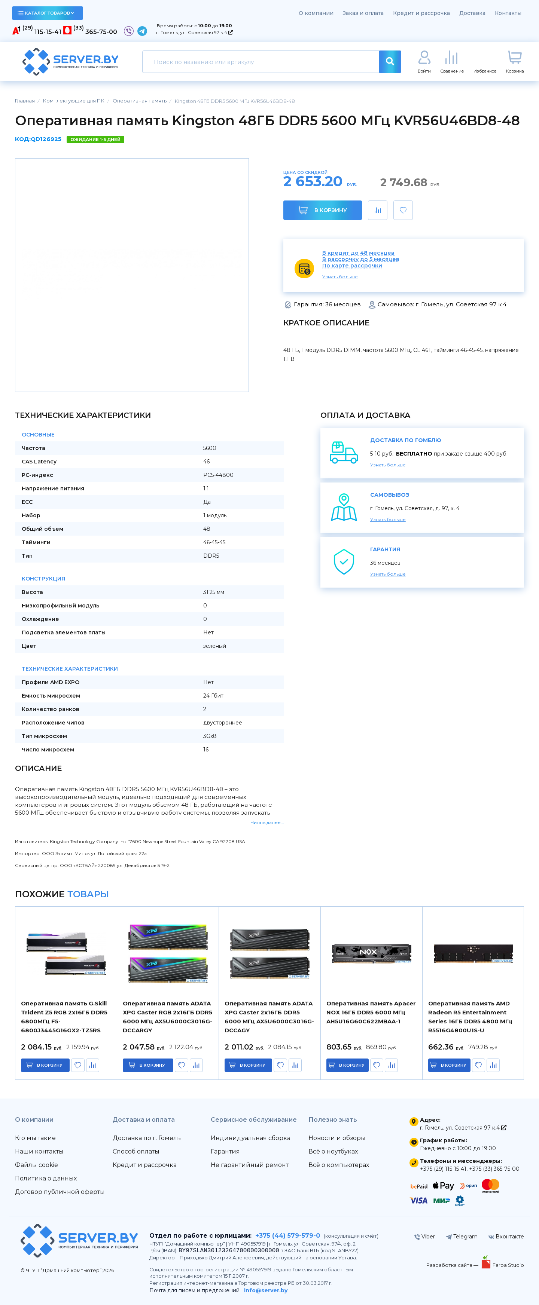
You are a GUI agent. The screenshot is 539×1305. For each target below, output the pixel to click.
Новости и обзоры (337, 1138)
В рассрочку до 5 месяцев (360, 259)
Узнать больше (340, 276)
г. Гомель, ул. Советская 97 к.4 (194, 32)
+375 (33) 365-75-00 (494, 1168)
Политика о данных (46, 1178)
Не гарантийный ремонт (250, 1164)
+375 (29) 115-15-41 (443, 1168)
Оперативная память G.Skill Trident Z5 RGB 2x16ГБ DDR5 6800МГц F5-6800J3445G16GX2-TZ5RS (64, 1017)
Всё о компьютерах (338, 1164)
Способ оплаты (136, 1151)
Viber (424, 1236)
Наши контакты (39, 1151)
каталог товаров (46, 13)
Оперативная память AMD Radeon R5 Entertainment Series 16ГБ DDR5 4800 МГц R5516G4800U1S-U (470, 1017)
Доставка (472, 13)
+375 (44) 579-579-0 (287, 1235)
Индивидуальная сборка (250, 1138)
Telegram (462, 1236)
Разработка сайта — (452, 1265)
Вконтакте (506, 1236)
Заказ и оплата (363, 13)
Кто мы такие (35, 1138)
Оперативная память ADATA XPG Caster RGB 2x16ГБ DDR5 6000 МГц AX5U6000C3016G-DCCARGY (167, 1017)
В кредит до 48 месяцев (358, 253)
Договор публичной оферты (60, 1191)
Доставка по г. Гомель (147, 1138)
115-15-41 (47, 32)
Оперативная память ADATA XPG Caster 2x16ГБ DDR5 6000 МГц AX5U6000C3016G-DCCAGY (269, 1017)
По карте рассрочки (352, 266)
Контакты (508, 13)
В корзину (323, 210)
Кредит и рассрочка (421, 13)
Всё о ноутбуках (333, 1151)
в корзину (50, 1065)
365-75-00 (101, 32)
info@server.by (265, 1290)
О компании (316, 13)
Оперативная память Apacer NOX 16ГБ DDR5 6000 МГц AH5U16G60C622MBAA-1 (371, 1012)
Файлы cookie (36, 1164)
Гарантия (225, 1151)
